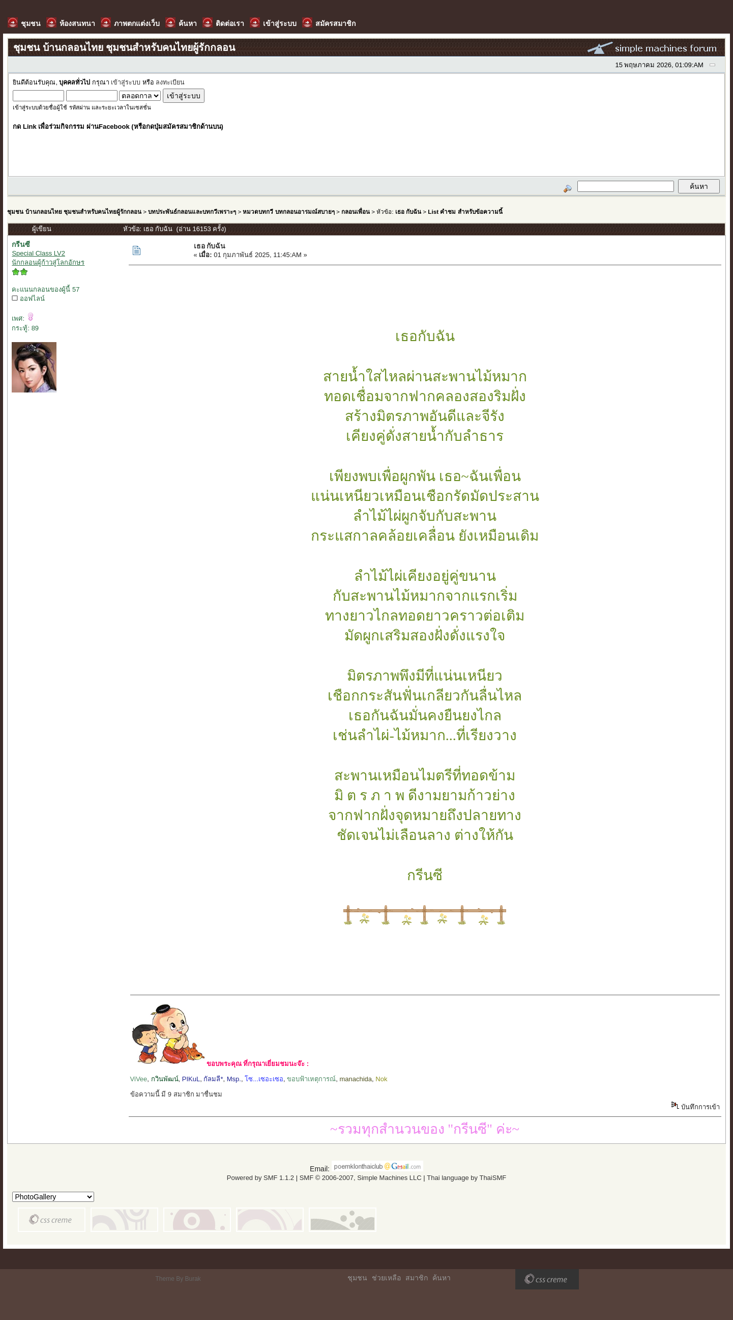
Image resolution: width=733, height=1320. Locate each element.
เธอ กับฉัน (408, 211)
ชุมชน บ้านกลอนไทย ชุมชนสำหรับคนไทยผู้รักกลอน (74, 211)
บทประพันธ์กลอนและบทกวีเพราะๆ (192, 211)
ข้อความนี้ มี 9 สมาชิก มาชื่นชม (176, 1094)
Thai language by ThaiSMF (466, 1178)
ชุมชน (357, 1278)
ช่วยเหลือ (386, 1278)
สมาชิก (416, 1278)
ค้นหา (441, 1278)
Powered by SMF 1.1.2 (260, 1178)
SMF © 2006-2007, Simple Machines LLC (361, 1178)
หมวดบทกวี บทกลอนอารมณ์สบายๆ (288, 211)
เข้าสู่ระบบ (125, 82)
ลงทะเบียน (170, 82)
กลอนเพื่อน (355, 211)
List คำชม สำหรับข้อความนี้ (465, 211)
